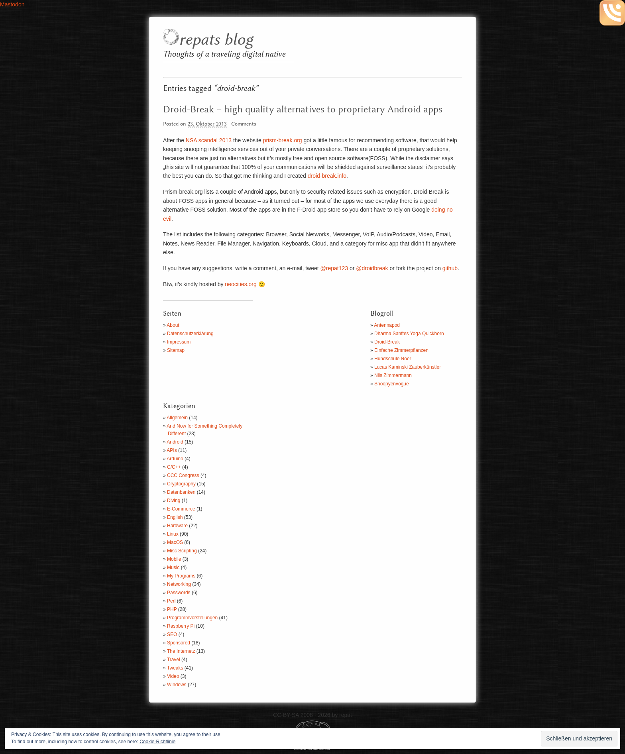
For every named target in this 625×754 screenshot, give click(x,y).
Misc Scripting (182, 551)
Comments (243, 124)
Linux (173, 534)
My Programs (181, 576)
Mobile (174, 559)
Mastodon (12, 4)
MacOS (175, 542)
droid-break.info (327, 176)
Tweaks (175, 668)
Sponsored (178, 643)
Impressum (179, 342)
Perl (171, 601)
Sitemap (176, 350)
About (173, 325)
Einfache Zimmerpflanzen (401, 350)
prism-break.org (282, 140)
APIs (172, 450)
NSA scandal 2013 (209, 140)
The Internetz (181, 651)
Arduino (175, 458)
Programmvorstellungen (192, 617)
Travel (173, 659)
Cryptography (181, 484)
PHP (172, 609)
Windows (177, 684)
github (450, 268)
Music (173, 567)
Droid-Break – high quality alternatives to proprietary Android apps (302, 109)
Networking (179, 584)
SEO (172, 634)
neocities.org (239, 284)
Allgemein (177, 417)
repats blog (216, 40)
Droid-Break (387, 342)
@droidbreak (372, 268)
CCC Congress (183, 475)
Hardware (177, 525)
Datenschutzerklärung (190, 333)
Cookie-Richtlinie (157, 741)
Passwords (179, 592)
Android (175, 442)
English (175, 517)
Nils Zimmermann (393, 375)
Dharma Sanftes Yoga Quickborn (409, 333)
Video (173, 676)
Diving (173, 500)
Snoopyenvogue (391, 384)
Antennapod (387, 325)
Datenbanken (181, 492)
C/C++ (174, 467)
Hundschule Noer (392, 358)
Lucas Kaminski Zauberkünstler (407, 367)
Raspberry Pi (181, 626)
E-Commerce (181, 509)
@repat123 (334, 268)
